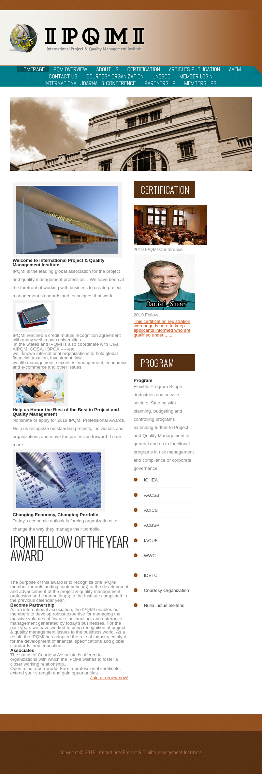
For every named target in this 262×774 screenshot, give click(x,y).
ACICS (151, 510)
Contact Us (63, 76)
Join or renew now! (109, 677)
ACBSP (151, 525)
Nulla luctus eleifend (164, 605)
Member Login (196, 76)
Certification (143, 69)
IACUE (151, 540)
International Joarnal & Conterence (90, 83)
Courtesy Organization (115, 76)
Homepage (32, 69)
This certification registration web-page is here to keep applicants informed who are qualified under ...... (162, 328)
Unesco (161, 76)
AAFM (235, 69)
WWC (150, 555)
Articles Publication (194, 69)
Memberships (200, 83)
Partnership (160, 83)
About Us (107, 69)
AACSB (151, 495)
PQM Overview (70, 69)
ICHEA (151, 480)
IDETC (151, 575)
